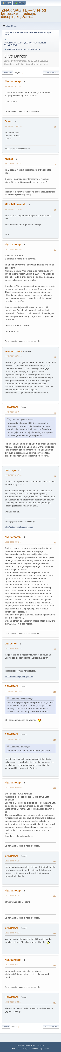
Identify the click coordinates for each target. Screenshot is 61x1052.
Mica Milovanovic (15, 204)
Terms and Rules (28, 1045)
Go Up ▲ (40, 1045)
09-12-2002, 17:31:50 (13, 209)
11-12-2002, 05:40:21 (13, 412)
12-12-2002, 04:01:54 (13, 861)
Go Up (6, 1027)
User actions (51, 72)
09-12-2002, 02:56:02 (13, 86)
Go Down (7, 72)
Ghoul (8, 121)
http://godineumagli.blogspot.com (19, 527)
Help (18, 1045)
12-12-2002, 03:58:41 (13, 739)
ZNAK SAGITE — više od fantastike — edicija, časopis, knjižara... (23, 13)
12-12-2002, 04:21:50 (13, 1002)
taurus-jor (11, 470)
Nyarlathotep (13, 81)
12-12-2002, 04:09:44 (13, 895)
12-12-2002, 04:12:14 (13, 933)
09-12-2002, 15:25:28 (13, 126)
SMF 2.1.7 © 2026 (19, 1049)
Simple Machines (34, 1049)
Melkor (9, 158)
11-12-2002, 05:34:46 (13, 356)
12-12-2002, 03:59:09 (13, 787)
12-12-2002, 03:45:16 (13, 542)
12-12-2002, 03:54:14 (13, 648)
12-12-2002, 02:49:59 (13, 475)
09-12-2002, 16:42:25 (13, 164)
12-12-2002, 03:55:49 (13, 691)
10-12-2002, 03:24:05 (13, 249)
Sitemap (45, 1049)
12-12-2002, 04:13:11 (13, 965)
